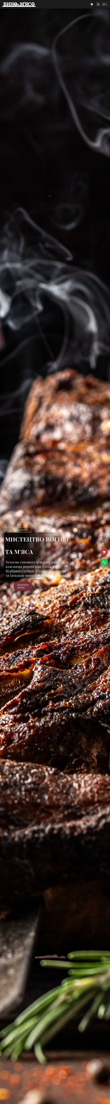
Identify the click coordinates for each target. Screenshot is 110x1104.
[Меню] (98, 4)
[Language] (105, 4)
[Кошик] (104, 552)
